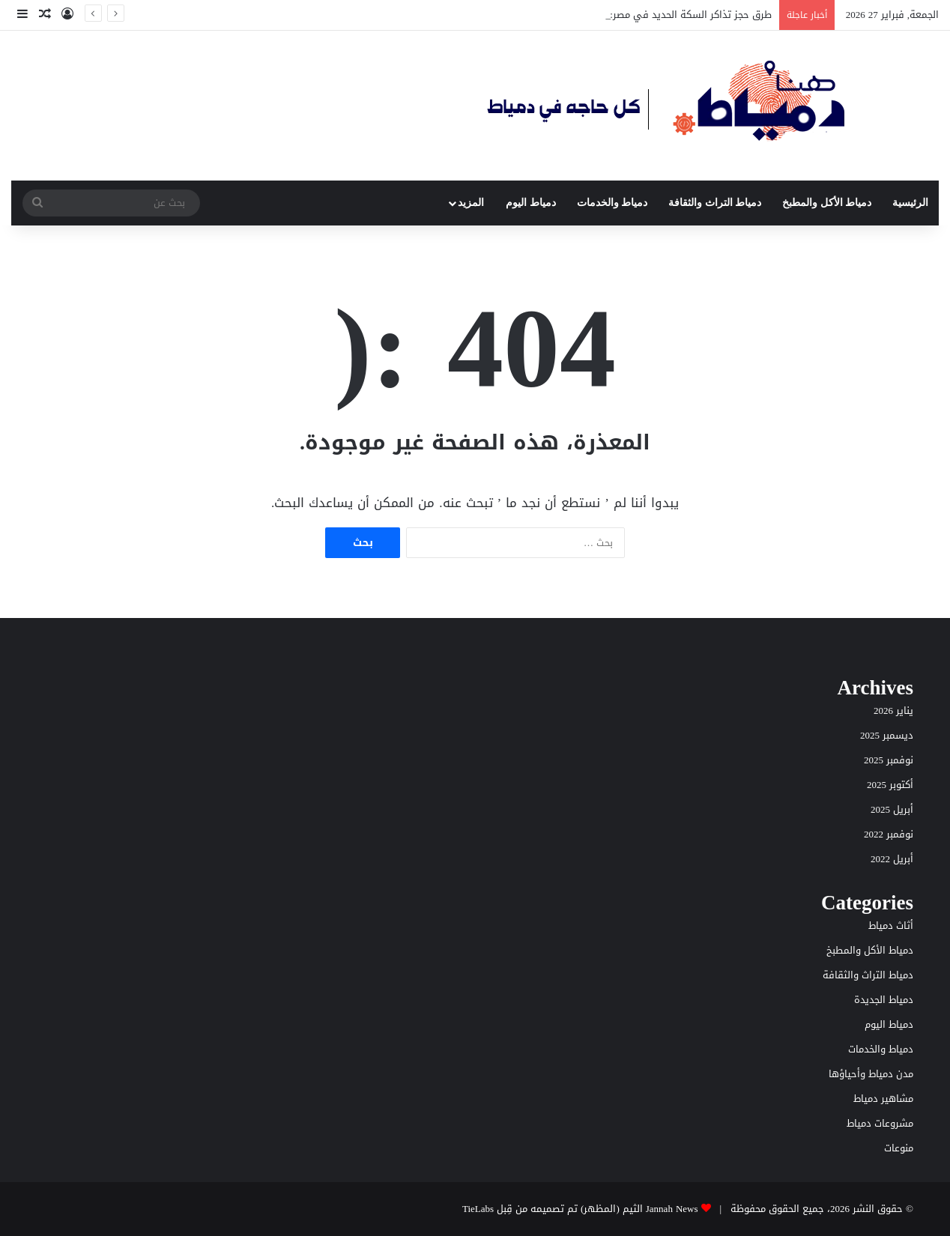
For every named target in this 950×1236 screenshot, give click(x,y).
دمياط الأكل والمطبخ (826, 202)
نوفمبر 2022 (888, 834)
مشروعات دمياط (880, 1123)
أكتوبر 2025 (890, 784)
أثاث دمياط (890, 925)
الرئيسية (910, 202)
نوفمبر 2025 (888, 760)
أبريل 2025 (892, 809)
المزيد (471, 202)
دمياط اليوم (531, 202)
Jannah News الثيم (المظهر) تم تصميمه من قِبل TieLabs (580, 1208)
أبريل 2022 (892, 858)
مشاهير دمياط (883, 1098)
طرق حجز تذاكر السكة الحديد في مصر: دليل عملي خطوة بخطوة (637, 14)
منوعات (898, 1148)
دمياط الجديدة (883, 999)
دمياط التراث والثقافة (714, 202)
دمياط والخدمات (612, 202)
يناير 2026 (893, 710)
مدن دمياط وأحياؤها (871, 1073)
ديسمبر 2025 (886, 735)
